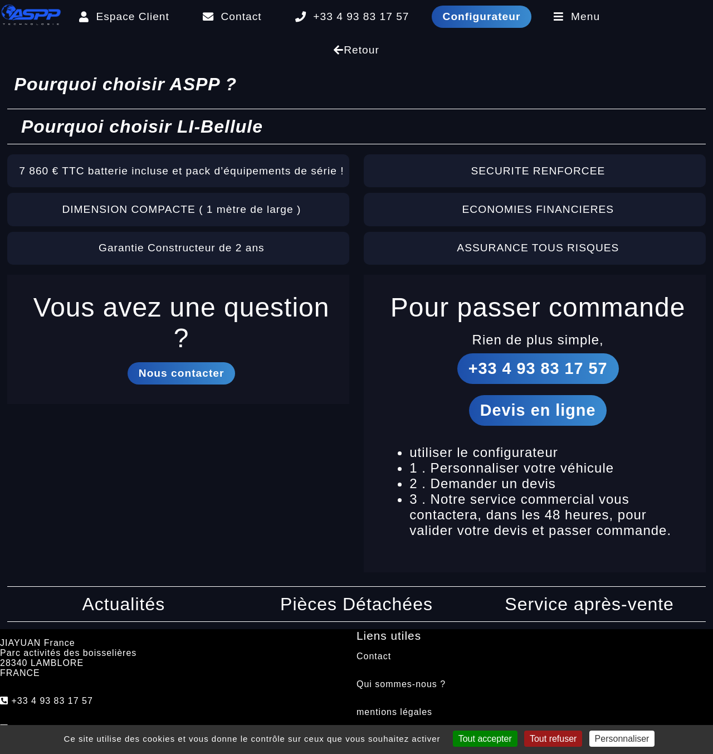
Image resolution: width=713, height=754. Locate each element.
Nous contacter (181, 373)
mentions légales (394, 712)
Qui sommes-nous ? (401, 684)
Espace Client (124, 16)
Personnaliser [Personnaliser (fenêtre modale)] (622, 738)
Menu (577, 16)
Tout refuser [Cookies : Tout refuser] (553, 738)
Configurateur (482, 16)
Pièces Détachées (356, 604)
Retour (356, 50)
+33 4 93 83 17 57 (352, 16)
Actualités (123, 604)
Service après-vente (589, 604)
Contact (232, 16)
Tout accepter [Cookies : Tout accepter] (485, 738)
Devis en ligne (538, 410)
